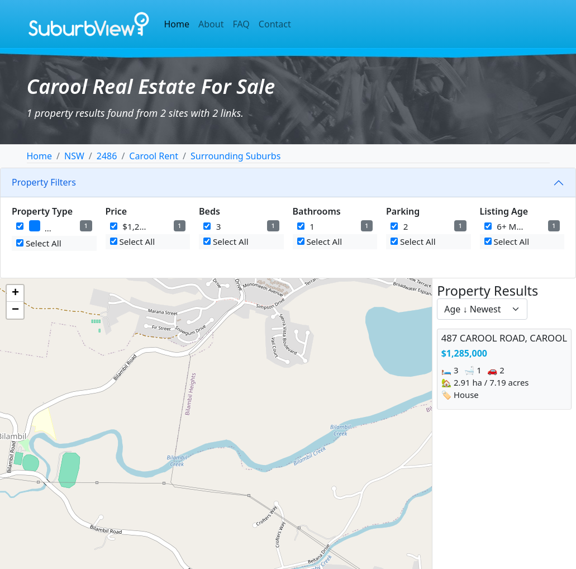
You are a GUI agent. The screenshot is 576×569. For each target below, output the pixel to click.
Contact (275, 24)
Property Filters (44, 182)
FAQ (240, 24)
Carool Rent (153, 156)
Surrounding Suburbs (235, 156)
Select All (38, 243)
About (210, 24)
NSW (74, 156)
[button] (15, 293)
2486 (107, 156)
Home (177, 24)
